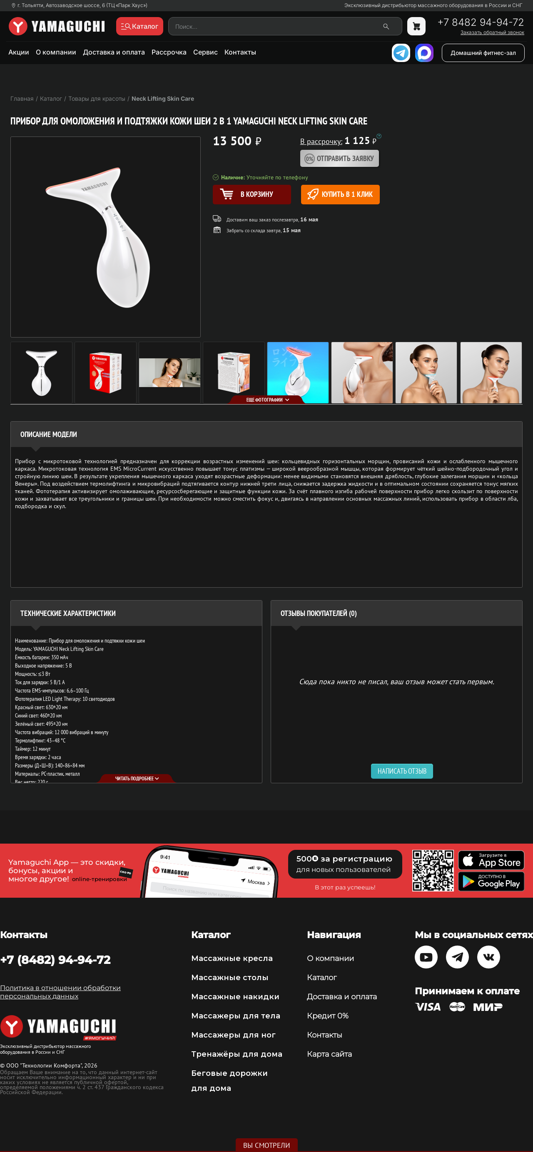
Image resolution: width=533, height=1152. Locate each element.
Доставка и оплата (114, 52)
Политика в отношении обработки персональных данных (60, 992)
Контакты (240, 52)
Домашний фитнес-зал (483, 52)
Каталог (321, 977)
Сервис (205, 52)
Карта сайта (329, 1054)
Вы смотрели (266, 1145)
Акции (18, 52)
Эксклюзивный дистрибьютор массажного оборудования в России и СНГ (433, 5)
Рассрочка (169, 52)
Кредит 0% (328, 1015)
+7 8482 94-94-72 (480, 22)
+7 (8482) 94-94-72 (55, 960)
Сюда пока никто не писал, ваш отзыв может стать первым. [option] (396, 681)
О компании (56, 52)
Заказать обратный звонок (492, 32)
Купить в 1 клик (340, 194)
